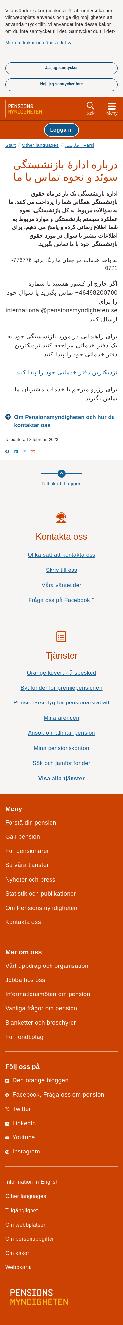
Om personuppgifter (29, 1239)
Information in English (32, 1182)
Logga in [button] (61, 130)
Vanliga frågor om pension (41, 1008)
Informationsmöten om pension (47, 994)
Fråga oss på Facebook (73, 602)
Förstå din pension (30, 822)
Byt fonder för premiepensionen (61, 688)
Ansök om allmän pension (61, 733)
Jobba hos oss (25, 980)
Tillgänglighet (21, 1210)
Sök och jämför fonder (61, 763)
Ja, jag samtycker (61, 68)
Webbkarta (18, 1267)
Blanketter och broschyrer (40, 1023)
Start (10, 145)
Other (40, 145)
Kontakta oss (23, 922)
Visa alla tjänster (61, 778)
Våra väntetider (62, 585)
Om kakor (17, 1253)
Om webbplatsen (26, 1225)
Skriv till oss (61, 570)
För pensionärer (27, 851)
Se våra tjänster (27, 865)
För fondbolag (24, 1037)
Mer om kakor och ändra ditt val (39, 42)
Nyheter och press (30, 879)
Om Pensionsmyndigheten (41, 908)
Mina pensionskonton (61, 748)
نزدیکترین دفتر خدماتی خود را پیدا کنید (67, 372)
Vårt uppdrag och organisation (46, 966)
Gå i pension (22, 837)
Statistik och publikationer (40, 893)
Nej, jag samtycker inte (61, 84)
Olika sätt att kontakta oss (61, 555)
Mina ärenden (61, 718)
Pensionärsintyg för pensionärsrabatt (61, 703)
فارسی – (79, 145)
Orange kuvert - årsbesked (61, 673)
